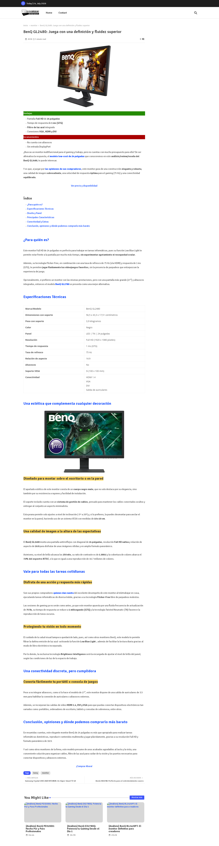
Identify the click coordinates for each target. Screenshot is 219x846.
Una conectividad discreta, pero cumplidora (59, 671)
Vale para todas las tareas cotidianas (54, 571)
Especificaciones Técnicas (40, 208)
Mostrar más (136, 797)
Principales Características (40, 217)
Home (49, 12)
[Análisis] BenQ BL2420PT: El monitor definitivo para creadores (125, 829)
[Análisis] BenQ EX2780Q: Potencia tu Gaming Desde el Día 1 (83, 829)
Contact (62, 12)
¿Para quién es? (35, 204)
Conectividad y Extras (38, 221)
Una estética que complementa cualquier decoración (67, 403)
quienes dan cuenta (63, 593)
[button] (196, 13)
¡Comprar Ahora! (84, 766)
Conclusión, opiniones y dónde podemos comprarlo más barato (58, 226)
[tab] (49, 13)
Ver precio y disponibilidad (84, 185)
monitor (34, 25)
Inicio (25, 25)
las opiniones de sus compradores (63, 169)
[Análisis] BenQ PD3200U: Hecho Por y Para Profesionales (40, 829)
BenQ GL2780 (62, 284)
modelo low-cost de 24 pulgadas (67, 156)
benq (35, 773)
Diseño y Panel (34, 213)
